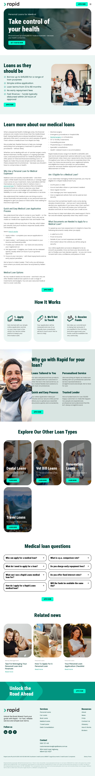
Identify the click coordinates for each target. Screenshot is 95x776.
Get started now (17, 43)
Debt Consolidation (47, 727)
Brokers (84, 730)
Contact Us (86, 721)
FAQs (83, 718)
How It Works (86, 727)
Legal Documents (55, 756)
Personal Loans (45, 712)
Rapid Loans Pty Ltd (9, 756)
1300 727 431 (44, 743)
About (84, 712)
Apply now (81, 4)
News (84, 715)
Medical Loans (45, 721)
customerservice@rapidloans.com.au (53, 746)
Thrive (89, 756)
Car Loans (43, 715)
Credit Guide (64, 756)
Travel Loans (44, 724)
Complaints (71, 756)
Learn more (13, 480)
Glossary (85, 724)
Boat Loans (44, 718)
